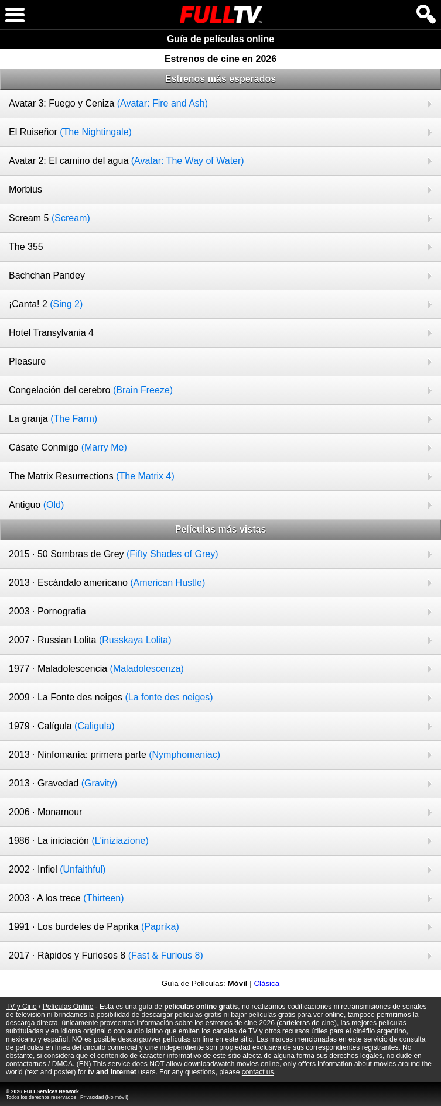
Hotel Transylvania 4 (51, 333)
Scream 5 (49, 218)
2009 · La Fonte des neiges (111, 697)
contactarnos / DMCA (39, 1064)
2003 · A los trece (66, 898)
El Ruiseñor (70, 132)
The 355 (26, 247)
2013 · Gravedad (63, 783)
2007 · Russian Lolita (90, 640)
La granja (53, 419)
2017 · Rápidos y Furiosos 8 (106, 955)
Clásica (266, 983)
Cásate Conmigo (68, 447)
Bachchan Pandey (47, 275)
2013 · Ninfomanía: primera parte (114, 755)
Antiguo (36, 505)
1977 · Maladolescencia (96, 669)
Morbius (25, 189)
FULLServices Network (50, 1091)
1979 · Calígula (62, 726)
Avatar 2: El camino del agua (126, 161)
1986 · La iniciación (79, 841)
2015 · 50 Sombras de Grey (113, 554)
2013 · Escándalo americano (107, 583)
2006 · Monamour (45, 812)
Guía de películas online (220, 39)
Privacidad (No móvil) (104, 1097)
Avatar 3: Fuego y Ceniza (108, 103)
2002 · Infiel (57, 869)
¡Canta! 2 (46, 304)
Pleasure (27, 361)
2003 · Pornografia (47, 611)
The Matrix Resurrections (92, 476)
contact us (258, 1072)
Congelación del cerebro (91, 390)
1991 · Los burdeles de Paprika (94, 927)
